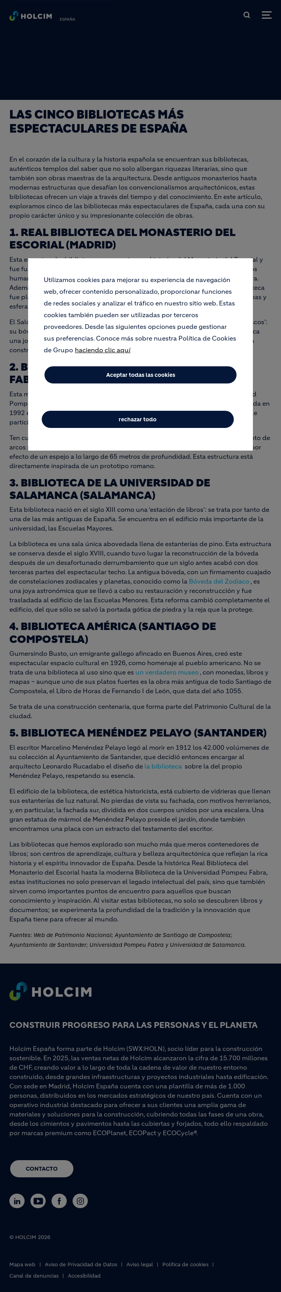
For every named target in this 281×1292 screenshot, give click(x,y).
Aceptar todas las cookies (140, 376)
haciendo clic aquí (102, 352)
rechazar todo (138, 421)
